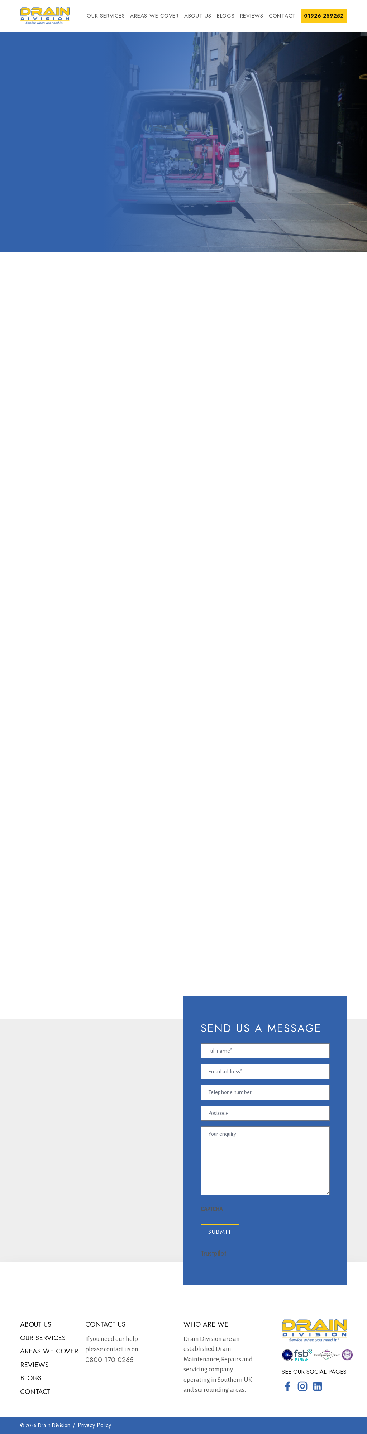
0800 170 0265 (109, 1360)
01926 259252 (324, 16)
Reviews (251, 16)
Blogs (226, 16)
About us (197, 16)
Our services (106, 16)
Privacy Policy (94, 1425)
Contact (282, 16)
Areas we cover (154, 16)
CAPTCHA (212, 1209)
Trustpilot (213, 1253)
